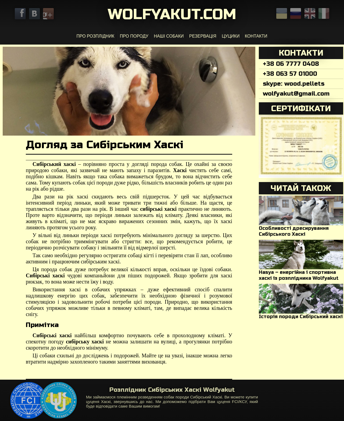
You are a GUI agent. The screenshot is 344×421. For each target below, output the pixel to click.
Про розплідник (95, 36)
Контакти (256, 36)
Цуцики (230, 36)
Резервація (202, 36)
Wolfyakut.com (172, 14)
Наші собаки (169, 36)
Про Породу (134, 36)
